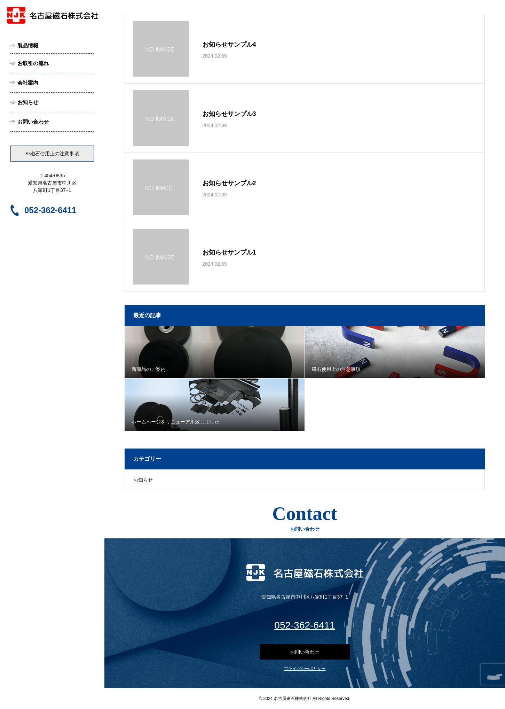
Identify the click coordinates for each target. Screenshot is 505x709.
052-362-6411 (50, 210)
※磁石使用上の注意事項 (52, 153)
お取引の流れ (33, 63)
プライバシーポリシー (305, 668)
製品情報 (27, 45)
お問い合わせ (33, 121)
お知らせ (27, 102)
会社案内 (27, 82)
